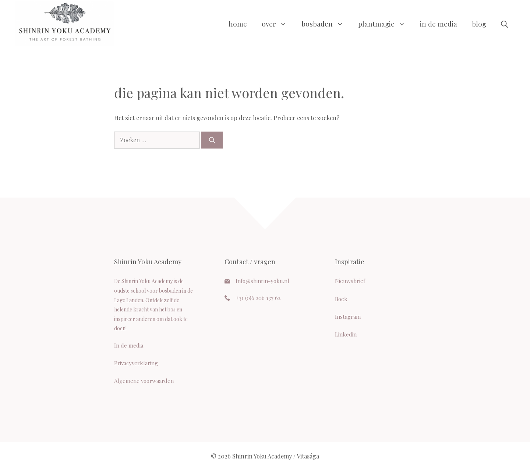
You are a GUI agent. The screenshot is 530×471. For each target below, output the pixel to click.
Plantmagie (385, 24)
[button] (504, 24)
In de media (438, 23)
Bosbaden (326, 24)
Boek (341, 299)
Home (238, 23)
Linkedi (344, 334)
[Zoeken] (212, 140)
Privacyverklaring (136, 363)
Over (278, 24)
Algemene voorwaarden (144, 380)
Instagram (348, 316)
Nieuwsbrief (350, 281)
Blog (479, 23)
